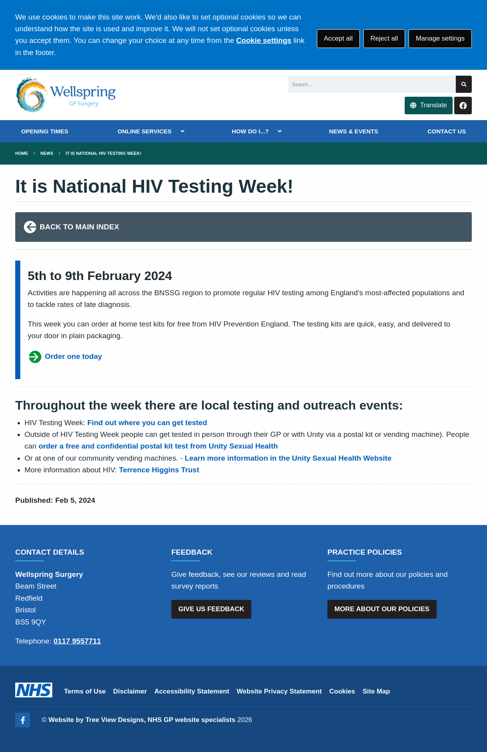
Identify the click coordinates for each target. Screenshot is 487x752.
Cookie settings (263, 40)
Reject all (384, 38)
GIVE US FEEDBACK (211, 609)
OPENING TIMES (44, 131)
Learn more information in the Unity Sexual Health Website (288, 458)
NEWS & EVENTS (353, 131)
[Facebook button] (463, 105)
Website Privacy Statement (279, 691)
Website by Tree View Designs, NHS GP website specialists (141, 720)
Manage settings (440, 38)
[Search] (372, 84)
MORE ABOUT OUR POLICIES (381, 609)
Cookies (342, 691)
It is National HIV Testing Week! (103, 153)
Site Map (376, 691)
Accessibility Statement (192, 691)
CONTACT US (446, 131)
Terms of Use (85, 691)
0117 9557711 (77, 641)
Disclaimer (130, 691)
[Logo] (66, 95)
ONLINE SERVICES (144, 131)
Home (21, 153)
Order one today (65, 356)
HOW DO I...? (250, 131)
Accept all (338, 38)
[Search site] (464, 84)
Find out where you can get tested (147, 423)
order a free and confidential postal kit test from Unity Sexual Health (158, 446)
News (47, 153)
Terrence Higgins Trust (159, 470)
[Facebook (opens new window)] (22, 720)
